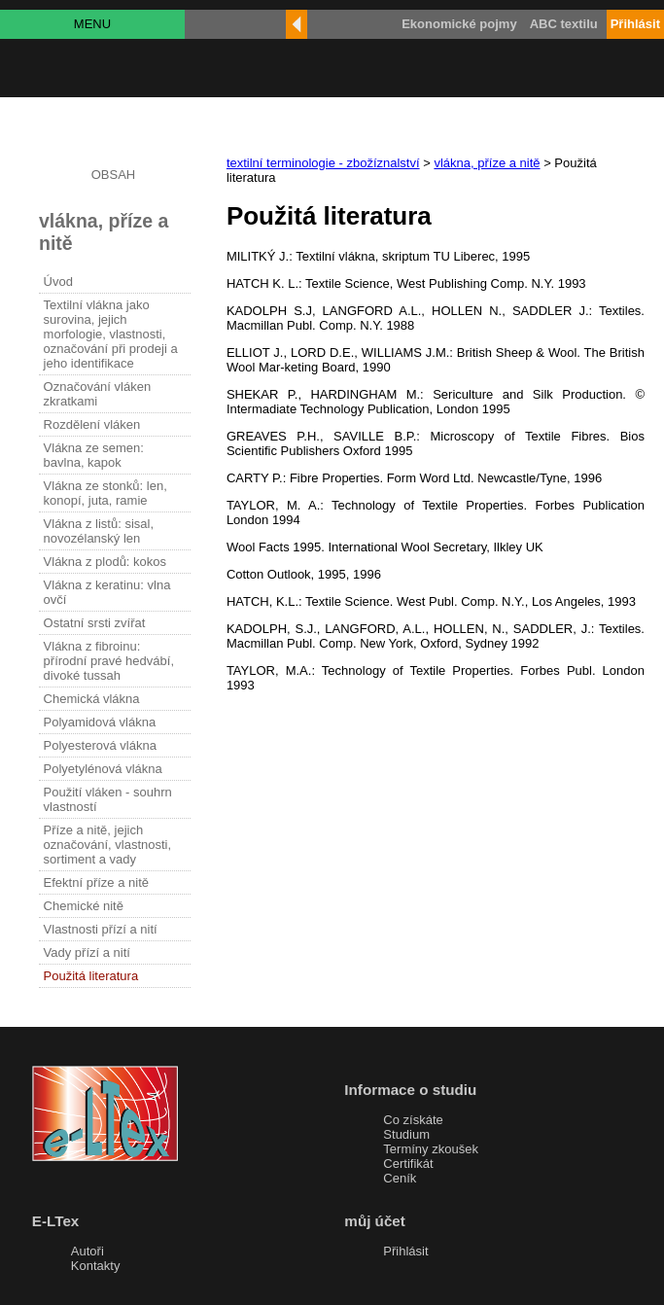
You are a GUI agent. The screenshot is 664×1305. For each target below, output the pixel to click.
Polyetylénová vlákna (103, 768)
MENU (92, 24)
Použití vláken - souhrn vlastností (108, 799)
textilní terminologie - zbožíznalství (323, 163)
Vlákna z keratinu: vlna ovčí (107, 592)
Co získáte (412, 1119)
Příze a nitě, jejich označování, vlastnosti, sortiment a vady (108, 844)
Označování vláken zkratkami (98, 393)
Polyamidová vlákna (100, 722)
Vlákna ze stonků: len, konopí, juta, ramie (105, 493)
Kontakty (96, 1265)
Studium (406, 1134)
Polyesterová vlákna (100, 745)
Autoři (87, 1251)
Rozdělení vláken (92, 424)
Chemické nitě (83, 906)
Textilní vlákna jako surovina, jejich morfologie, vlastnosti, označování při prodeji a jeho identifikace (111, 334)
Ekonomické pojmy (459, 24)
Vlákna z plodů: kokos (105, 561)
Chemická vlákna (92, 698)
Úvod (58, 281)
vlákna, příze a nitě (487, 163)
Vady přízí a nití (87, 952)
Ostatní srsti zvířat (95, 623)
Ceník (399, 1178)
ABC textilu (564, 24)
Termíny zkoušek (430, 1149)
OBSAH (113, 174)
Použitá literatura (91, 976)
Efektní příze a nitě (96, 882)
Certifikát (408, 1163)
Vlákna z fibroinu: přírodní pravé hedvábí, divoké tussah (109, 661)
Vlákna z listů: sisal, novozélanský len (99, 531)
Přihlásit (405, 1251)
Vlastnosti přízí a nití (100, 929)
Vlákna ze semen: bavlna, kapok (94, 455)
